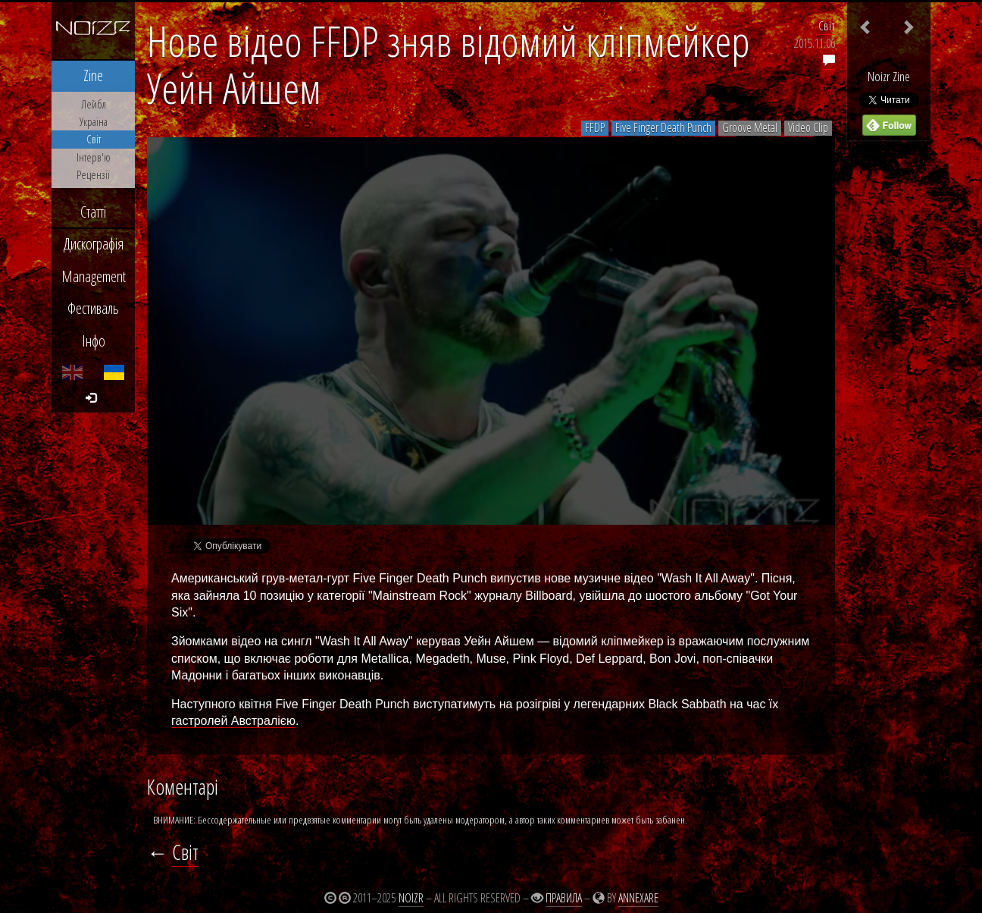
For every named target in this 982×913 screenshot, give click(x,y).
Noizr (411, 897)
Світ (826, 25)
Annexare (638, 897)
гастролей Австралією (233, 720)
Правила (564, 897)
